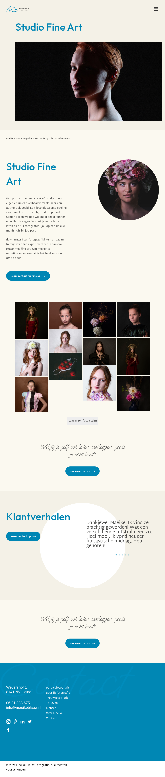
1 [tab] (116, 554)
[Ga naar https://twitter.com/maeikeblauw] (29, 722)
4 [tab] (125, 554)
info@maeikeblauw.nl (23, 707)
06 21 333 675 (18, 703)
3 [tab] (122, 554)
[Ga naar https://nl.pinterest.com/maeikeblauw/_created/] (15, 722)
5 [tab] (128, 554)
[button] (28, 276)
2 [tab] (119, 554)
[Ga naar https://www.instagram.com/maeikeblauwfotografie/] (8, 722)
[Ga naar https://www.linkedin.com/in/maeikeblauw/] (22, 722)
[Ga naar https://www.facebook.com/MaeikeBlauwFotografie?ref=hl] (8, 730)
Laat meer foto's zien (82, 420)
